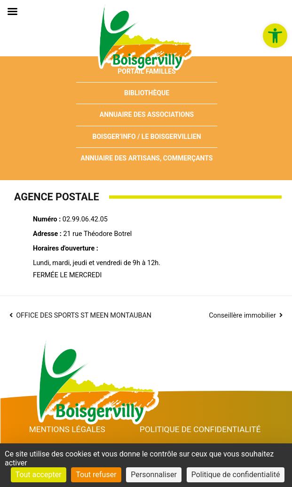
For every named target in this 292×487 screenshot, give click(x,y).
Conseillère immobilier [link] (242, 316)
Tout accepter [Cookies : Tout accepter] (39, 474)
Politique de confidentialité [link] (200, 429)
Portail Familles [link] (147, 71)
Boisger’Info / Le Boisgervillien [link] (146, 136)
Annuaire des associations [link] (147, 114)
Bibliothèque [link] (146, 93)
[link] (275, 35)
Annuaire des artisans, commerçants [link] (147, 158)
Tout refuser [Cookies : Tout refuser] (96, 474)
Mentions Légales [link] (67, 429)
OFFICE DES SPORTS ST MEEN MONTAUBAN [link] (83, 316)
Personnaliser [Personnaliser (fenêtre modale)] (154, 474)
